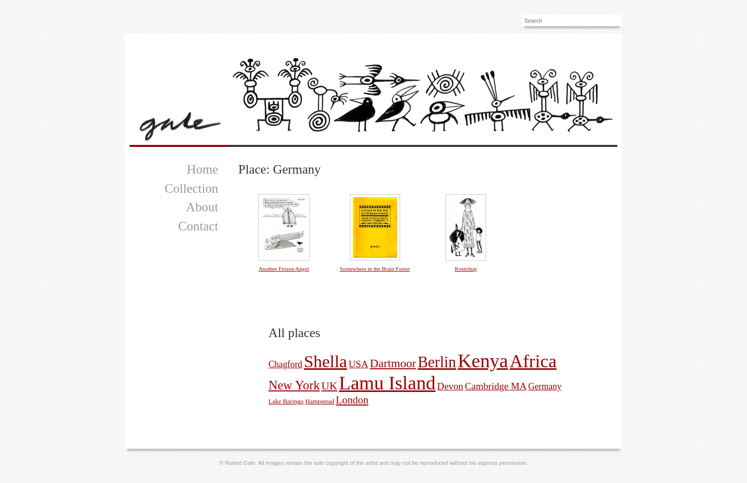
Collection (191, 188)
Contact (198, 226)
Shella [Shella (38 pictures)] (325, 361)
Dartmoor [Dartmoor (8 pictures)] (393, 363)
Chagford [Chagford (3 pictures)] (285, 364)
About (202, 207)
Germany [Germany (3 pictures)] (545, 386)
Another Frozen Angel (283, 269)
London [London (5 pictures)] (352, 400)
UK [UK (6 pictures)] (329, 385)
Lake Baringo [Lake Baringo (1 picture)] (286, 401)
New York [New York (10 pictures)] (294, 385)
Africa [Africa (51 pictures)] (533, 361)
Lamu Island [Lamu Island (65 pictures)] (387, 382)
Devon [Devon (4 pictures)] (450, 386)
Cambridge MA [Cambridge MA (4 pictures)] (496, 386)
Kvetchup (466, 269)
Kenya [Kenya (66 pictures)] (482, 360)
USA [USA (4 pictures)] (358, 364)
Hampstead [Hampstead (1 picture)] (319, 401)
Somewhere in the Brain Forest (375, 269)
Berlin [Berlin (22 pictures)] (437, 362)
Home (202, 169)
